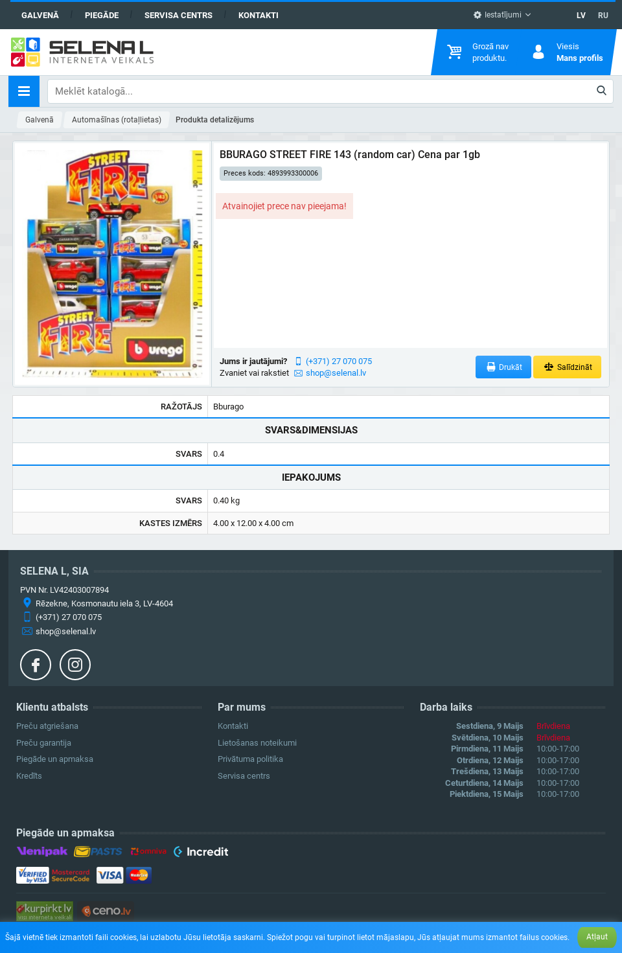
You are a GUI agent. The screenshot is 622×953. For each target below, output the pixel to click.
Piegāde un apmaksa (54, 759)
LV (581, 15)
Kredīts (29, 776)
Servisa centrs (178, 15)
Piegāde (102, 15)
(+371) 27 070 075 (339, 361)
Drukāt (504, 367)
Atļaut (597, 936)
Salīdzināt (567, 367)
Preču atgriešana (47, 726)
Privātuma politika (250, 759)
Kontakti (258, 15)
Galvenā (40, 15)
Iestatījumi (497, 15)
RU (603, 15)
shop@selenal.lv (336, 373)
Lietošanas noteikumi (257, 743)
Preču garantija (43, 743)
